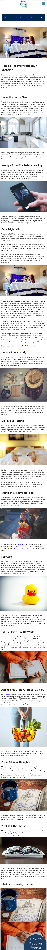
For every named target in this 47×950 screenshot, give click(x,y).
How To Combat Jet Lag (29, 346)
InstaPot (20, 544)
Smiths (24, 695)
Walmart (7, 695)
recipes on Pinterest (20, 548)
